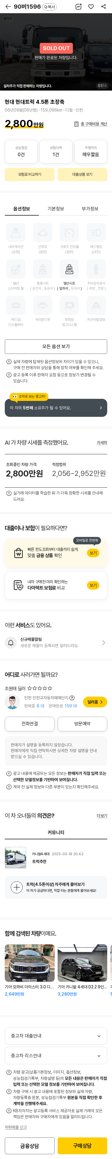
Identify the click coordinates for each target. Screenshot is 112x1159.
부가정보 (90, 209)
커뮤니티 (56, 832)
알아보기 (56, 553)
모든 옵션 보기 (56, 346)
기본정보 (55, 209)
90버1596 (35, 6)
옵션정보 (21, 209)
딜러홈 (93, 702)
